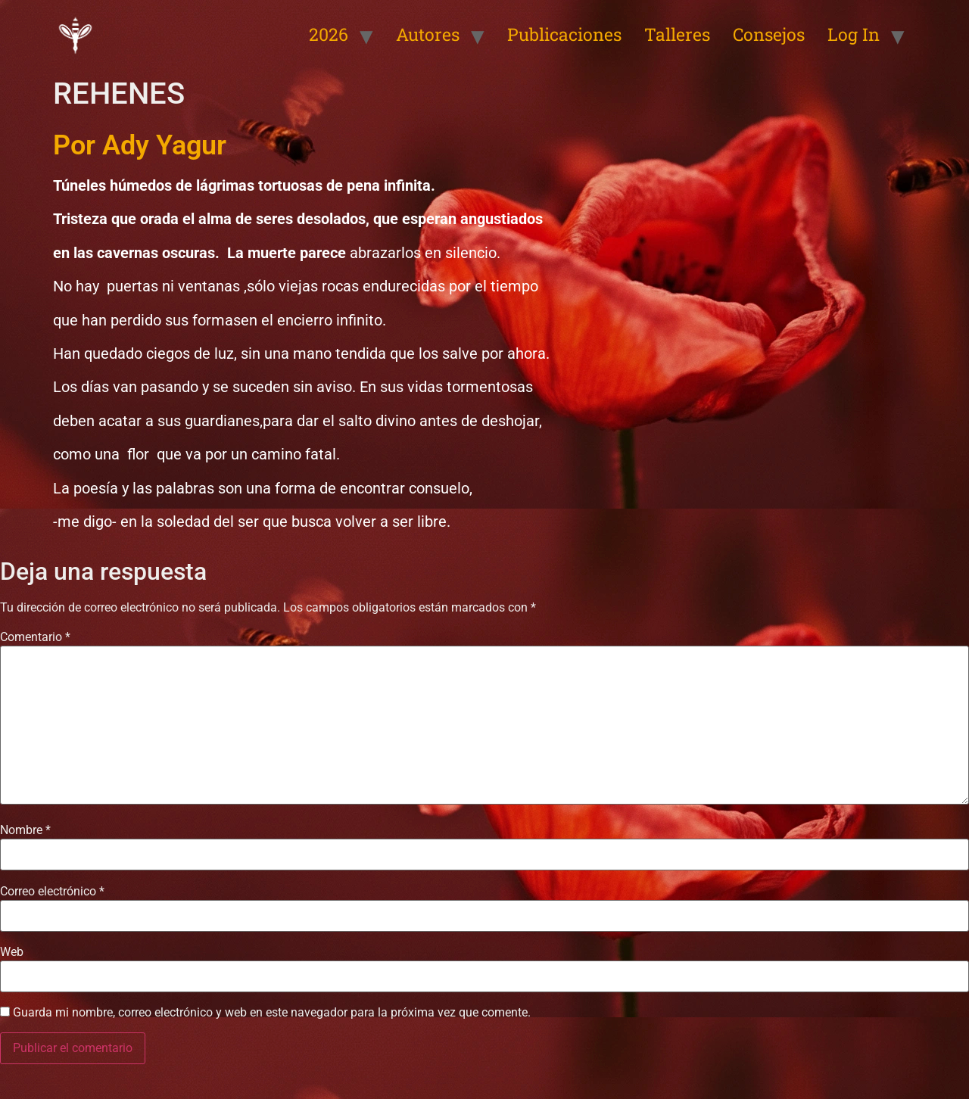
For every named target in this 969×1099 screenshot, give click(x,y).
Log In (853, 34)
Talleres (677, 34)
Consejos (769, 34)
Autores (428, 34)
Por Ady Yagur (139, 145)
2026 (328, 34)
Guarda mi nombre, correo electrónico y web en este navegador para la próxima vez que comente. (272, 1013)
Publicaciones (564, 34)
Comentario (35, 637)
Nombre (25, 830)
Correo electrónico (52, 892)
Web (11, 952)
